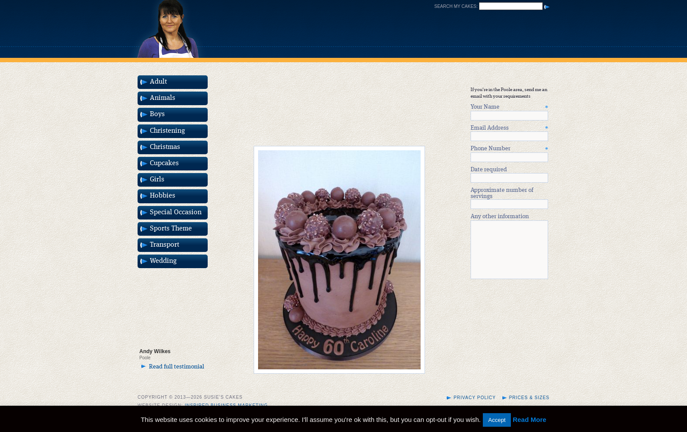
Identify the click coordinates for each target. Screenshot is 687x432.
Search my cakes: (456, 6)
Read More (529, 419)
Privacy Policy (474, 400)
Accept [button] (497, 420)
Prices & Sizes (529, 400)
